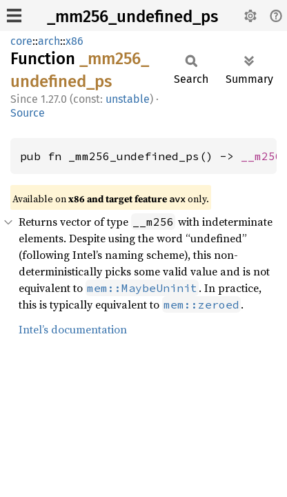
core (21, 41)
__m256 (261, 156)
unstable (128, 99)
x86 (74, 41)
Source (27, 112)
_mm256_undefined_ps (132, 16)
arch (49, 41)
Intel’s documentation (73, 329)
